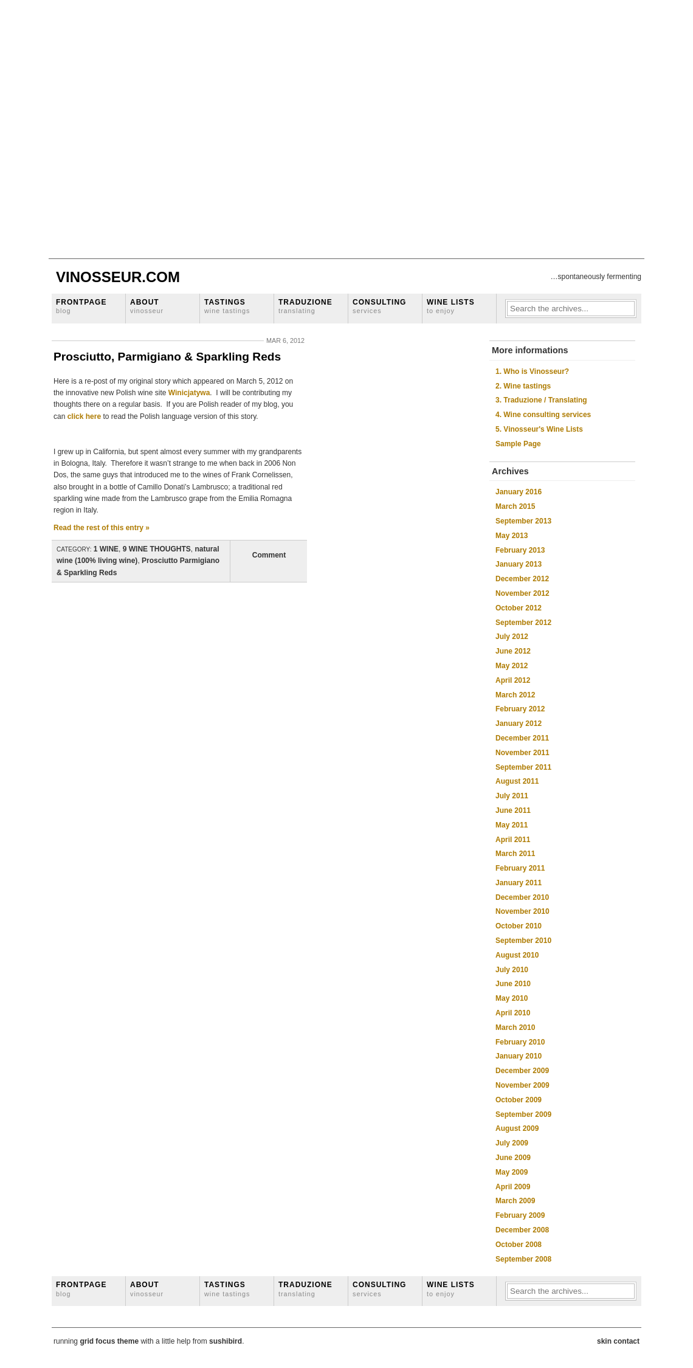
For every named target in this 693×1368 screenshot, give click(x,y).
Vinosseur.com (118, 277)
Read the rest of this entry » (101, 527)
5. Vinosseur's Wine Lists (539, 429)
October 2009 (518, 1100)
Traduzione (305, 306)
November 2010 (522, 911)
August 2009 (517, 1128)
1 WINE (106, 549)
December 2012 (522, 579)
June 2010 (513, 983)
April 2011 (512, 839)
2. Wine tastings (523, 386)
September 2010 (523, 940)
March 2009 (515, 1201)
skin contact (618, 1341)
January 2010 (518, 1056)
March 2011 (515, 853)
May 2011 (511, 825)
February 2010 (520, 1042)
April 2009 (512, 1187)
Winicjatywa (188, 393)
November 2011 (522, 752)
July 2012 (511, 636)
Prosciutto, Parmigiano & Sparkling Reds (167, 356)
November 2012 (522, 593)
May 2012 (511, 666)
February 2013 (520, 550)
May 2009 (511, 1172)
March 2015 (515, 506)
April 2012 (512, 680)
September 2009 (523, 1114)
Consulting (379, 306)
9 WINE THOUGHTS (157, 549)
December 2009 (522, 1070)
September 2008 (523, 1259)
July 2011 (511, 796)
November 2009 (522, 1085)
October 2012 (518, 608)
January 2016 (518, 492)
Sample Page (518, 444)
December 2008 (522, 1230)
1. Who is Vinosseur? (532, 371)
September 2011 (523, 767)
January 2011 (518, 883)
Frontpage (81, 306)
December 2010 (522, 897)
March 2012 (515, 695)
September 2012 (523, 622)
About (147, 306)
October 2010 (518, 926)
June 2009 (513, 1157)
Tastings (227, 306)
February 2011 (520, 868)
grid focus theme (109, 1341)
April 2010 (512, 1013)
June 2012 (513, 651)
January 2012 (518, 723)
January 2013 (518, 564)
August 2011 (517, 781)
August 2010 (517, 955)
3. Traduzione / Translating (541, 400)
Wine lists (451, 306)
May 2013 (511, 535)
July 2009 (511, 1143)
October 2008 (518, 1244)
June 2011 (513, 810)
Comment (269, 555)
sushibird (225, 1341)
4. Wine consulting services (543, 414)
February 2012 (520, 709)
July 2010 (511, 970)
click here (84, 416)
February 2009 (520, 1215)
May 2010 (511, 998)
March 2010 (515, 1027)
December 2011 (522, 738)
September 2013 (523, 521)
